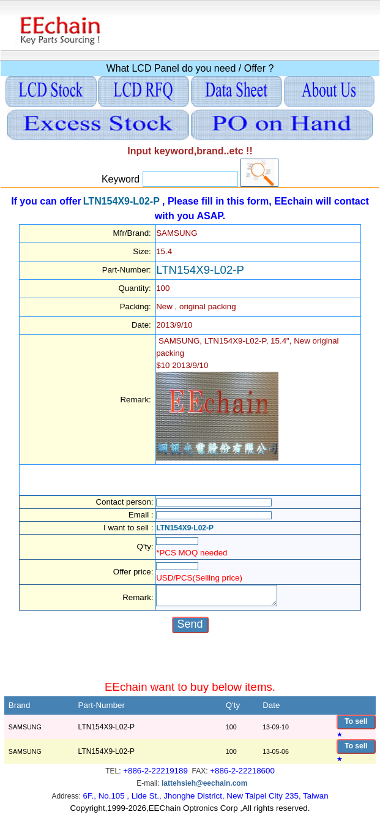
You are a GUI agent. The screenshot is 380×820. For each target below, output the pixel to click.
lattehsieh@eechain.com (204, 788)
